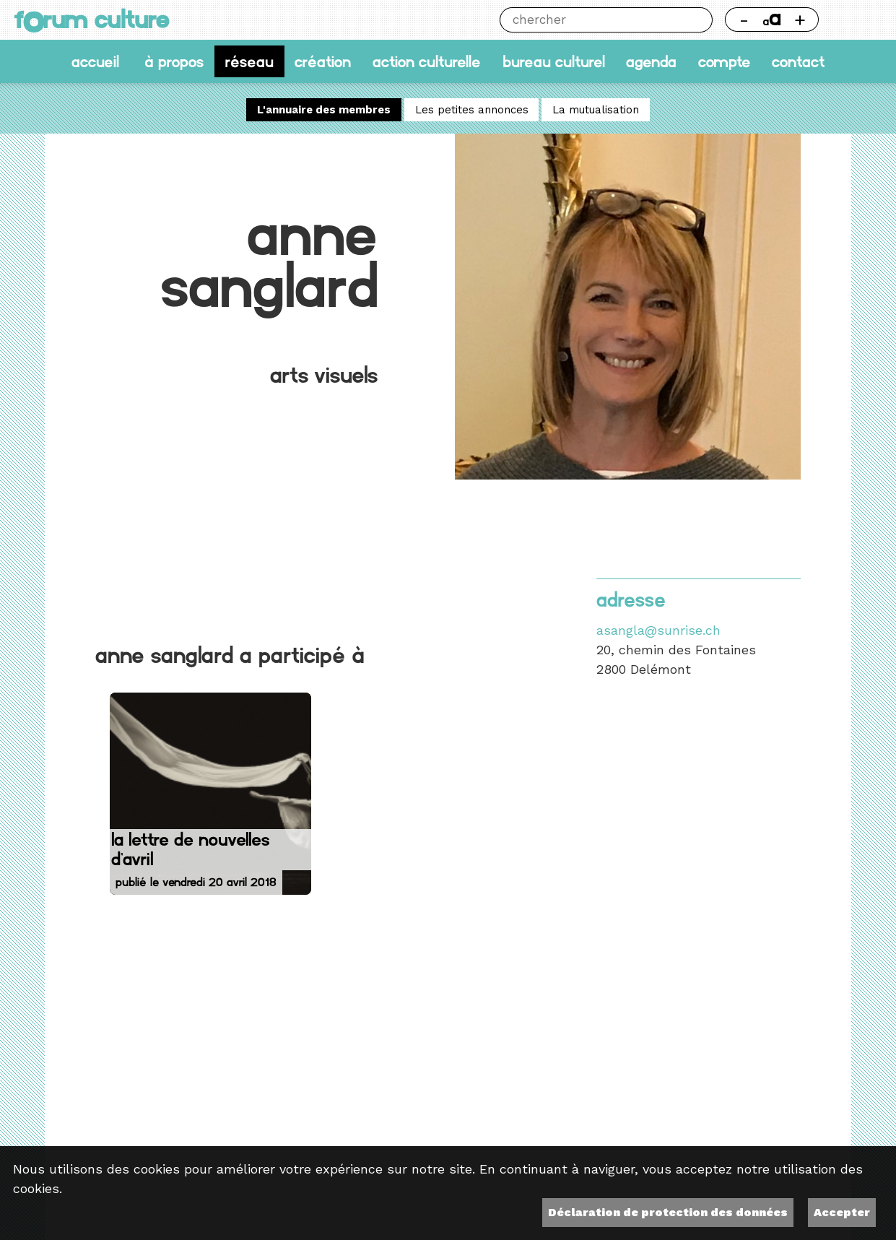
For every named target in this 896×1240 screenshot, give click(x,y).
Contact (798, 61)
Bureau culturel (554, 61)
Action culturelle (427, 61)
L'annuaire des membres (324, 109)
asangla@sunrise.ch (658, 630)
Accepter (842, 1212)
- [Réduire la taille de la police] (744, 19)
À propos (174, 61)
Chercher (700, 19)
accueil (95, 61)
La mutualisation (595, 109)
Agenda (651, 61)
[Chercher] (593, 19)
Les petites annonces (472, 109)
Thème (857, 19)
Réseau (249, 61)
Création (323, 61)
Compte (724, 61)
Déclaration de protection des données (668, 1212)
